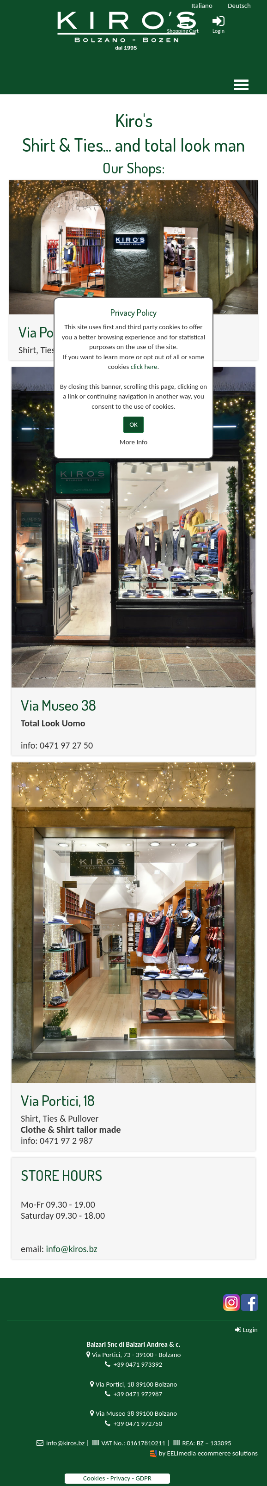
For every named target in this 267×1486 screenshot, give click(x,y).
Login (246, 1330)
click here (144, 366)
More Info (133, 442)
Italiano (201, 5)
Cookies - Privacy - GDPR (117, 1478)
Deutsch (239, 5)
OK (133, 424)
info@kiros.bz (71, 1248)
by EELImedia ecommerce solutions (208, 1453)
